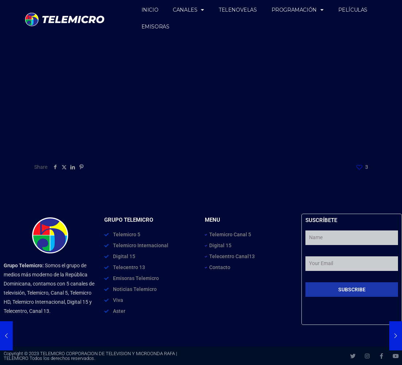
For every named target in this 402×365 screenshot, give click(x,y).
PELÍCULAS (352, 10)
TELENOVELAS (238, 10)
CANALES (188, 10)
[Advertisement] (201, 102)
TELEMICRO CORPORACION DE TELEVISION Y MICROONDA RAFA (107, 353)
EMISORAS (155, 26)
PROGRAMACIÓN (298, 10)
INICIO (150, 10)
